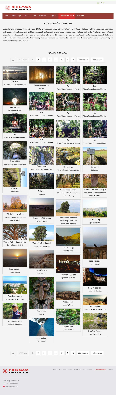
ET (98, 3)
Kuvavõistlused (66, 15)
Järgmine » (83, 59)
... (55, 59)
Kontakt (80, 15)
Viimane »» (97, 59)
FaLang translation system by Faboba (10, 360)
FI (101, 3)
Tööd (26, 15)
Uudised (42, 15)
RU (104, 3)
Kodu (7, 15)
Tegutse (53, 15)
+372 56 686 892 (12, 383)
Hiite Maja (16, 15)
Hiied (34, 15)
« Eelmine (23, 59)
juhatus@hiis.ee (11, 386)
